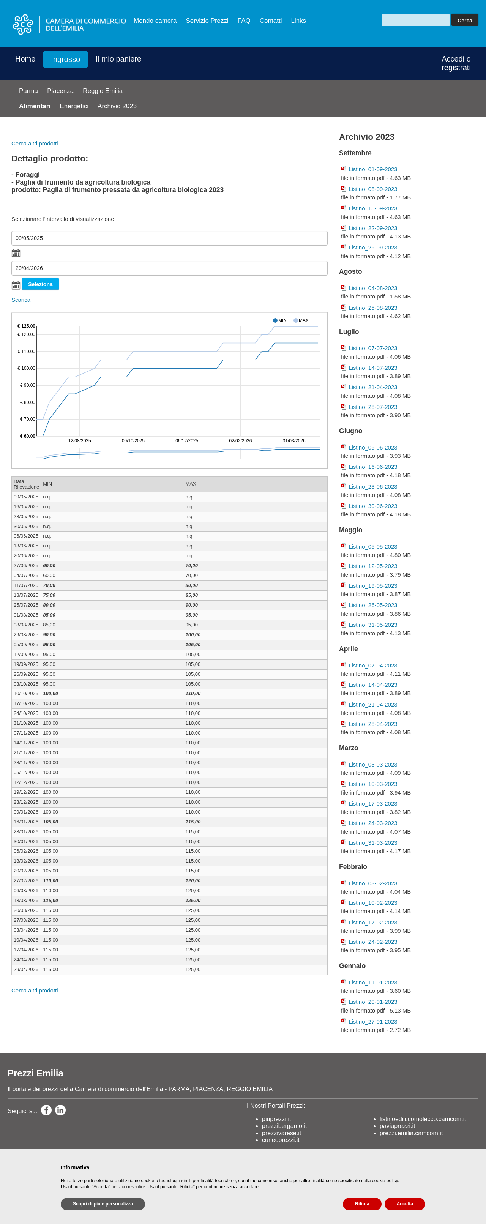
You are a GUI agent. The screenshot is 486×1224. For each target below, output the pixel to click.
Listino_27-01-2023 (373, 1021)
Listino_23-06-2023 (373, 486)
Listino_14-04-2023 (373, 684)
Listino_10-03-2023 (373, 784)
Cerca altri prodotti (34, 143)
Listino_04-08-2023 (373, 288)
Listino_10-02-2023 (373, 902)
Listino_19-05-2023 (373, 585)
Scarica (20, 300)
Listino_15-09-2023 (373, 208)
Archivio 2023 (117, 106)
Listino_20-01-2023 (373, 1001)
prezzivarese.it (281, 1133)
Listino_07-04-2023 (373, 665)
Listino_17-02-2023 (373, 922)
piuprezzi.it (276, 1119)
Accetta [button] (405, 1204)
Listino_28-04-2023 (373, 724)
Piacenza (60, 91)
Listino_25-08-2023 (373, 307)
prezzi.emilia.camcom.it (411, 1133)
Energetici (74, 106)
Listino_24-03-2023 (373, 823)
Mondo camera (155, 20)
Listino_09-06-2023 (373, 447)
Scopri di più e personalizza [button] (103, 1204)
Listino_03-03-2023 (373, 764)
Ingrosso (65, 59)
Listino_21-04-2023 (373, 387)
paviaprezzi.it (397, 1126)
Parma (28, 91)
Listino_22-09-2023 (373, 228)
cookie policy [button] (385, 1180)
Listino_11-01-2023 (373, 982)
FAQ (244, 20)
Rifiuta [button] (362, 1204)
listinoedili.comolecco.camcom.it (423, 1119)
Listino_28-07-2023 (373, 407)
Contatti (271, 20)
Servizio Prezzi (207, 20)
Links (298, 20)
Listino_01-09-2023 (373, 169)
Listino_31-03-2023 (373, 842)
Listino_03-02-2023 (373, 883)
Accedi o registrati (456, 63)
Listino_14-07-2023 (373, 367)
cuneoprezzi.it (281, 1140)
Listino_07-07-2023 (373, 348)
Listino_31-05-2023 (373, 624)
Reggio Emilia (103, 91)
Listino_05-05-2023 (373, 546)
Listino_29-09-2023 (373, 247)
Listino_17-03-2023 (373, 803)
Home (25, 59)
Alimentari (34, 106)
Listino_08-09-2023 (373, 189)
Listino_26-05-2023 (373, 605)
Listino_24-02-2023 (373, 942)
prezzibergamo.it (284, 1126)
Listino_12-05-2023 (373, 566)
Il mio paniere (118, 59)
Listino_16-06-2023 (373, 467)
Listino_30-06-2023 (373, 506)
